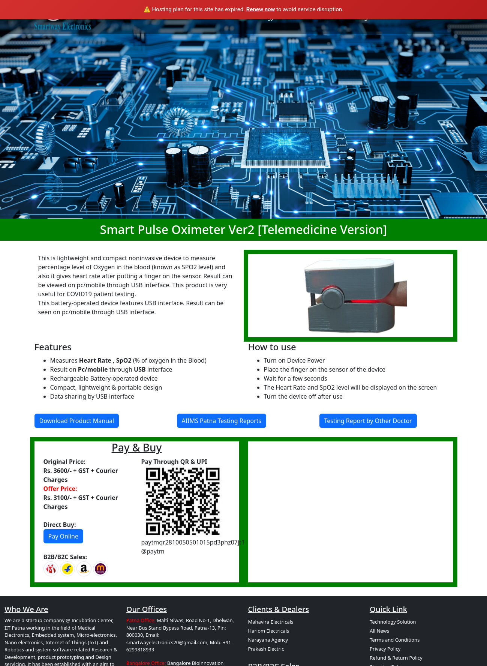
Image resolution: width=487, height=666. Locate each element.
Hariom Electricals (268, 630)
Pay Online (63, 536)
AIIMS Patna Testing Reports (222, 421)
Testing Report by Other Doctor (368, 421)
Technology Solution (393, 621)
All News (379, 630)
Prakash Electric (266, 648)
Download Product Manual (76, 421)
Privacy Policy (385, 648)
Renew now (260, 9)
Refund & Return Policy (396, 657)
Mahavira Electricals (271, 621)
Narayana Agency (268, 639)
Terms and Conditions (395, 639)
